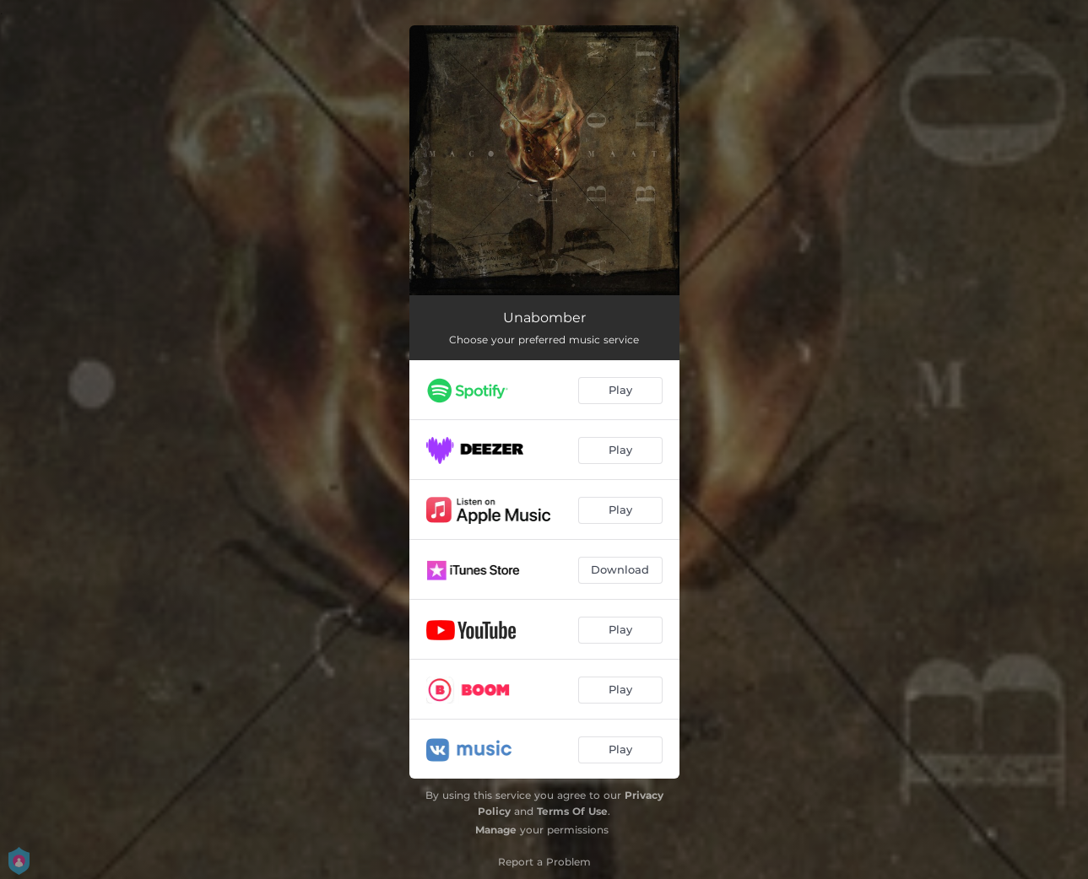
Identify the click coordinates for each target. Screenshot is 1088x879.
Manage (496, 829)
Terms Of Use (572, 811)
